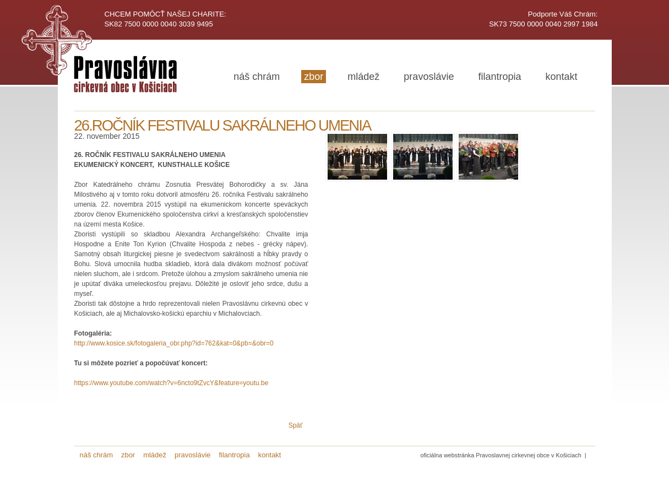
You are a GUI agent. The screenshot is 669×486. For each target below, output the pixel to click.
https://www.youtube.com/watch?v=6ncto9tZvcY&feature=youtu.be (171, 383)
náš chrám (256, 76)
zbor (313, 76)
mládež (363, 76)
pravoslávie (429, 76)
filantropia (499, 76)
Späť (296, 425)
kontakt (561, 76)
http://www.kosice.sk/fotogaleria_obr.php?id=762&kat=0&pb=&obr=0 (174, 343)
